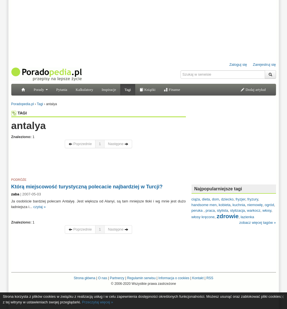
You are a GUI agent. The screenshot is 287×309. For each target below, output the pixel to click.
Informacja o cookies (173, 278)
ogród (269, 205)
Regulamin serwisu (141, 278)
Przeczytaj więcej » (97, 302)
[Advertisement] (98, 163)
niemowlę (255, 205)
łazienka (247, 217)
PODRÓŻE (18, 179)
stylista (222, 210)
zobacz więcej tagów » (257, 222)
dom (215, 199)
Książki (147, 89)
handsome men (204, 205)
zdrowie (228, 216)
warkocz (254, 210)
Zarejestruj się (264, 64)
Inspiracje (109, 89)
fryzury (252, 199)
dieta (206, 199)
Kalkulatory (84, 89)
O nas (102, 278)
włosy (267, 210)
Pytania (61, 89)
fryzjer (240, 199)
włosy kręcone (203, 217)
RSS (209, 278)
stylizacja (237, 210)
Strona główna (84, 278)
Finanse (172, 89)
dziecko (227, 199)
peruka (198, 210)
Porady (41, 89)
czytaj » (39, 207)
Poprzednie (80, 144)
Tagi (127, 89)
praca (210, 210)
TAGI (19, 113)
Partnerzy (117, 278)
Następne (118, 144)
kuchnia (239, 205)
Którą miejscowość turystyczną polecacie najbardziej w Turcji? (87, 187)
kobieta (224, 205)
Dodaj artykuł (253, 89)
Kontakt (198, 278)
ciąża (196, 199)
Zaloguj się (238, 64)
